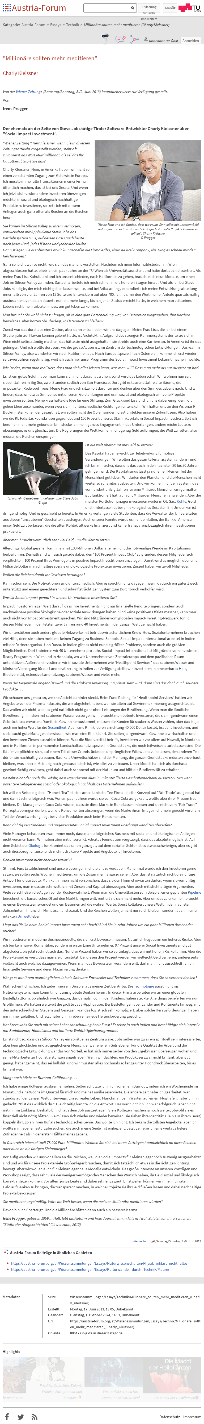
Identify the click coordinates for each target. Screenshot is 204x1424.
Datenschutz (169, 1416)
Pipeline (194, 892)
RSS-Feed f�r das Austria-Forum (34, 1417)
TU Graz (189, 7)
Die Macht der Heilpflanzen (174, 1397)
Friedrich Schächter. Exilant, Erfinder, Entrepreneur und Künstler (61, 1391)
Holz (182, 668)
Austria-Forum (39, 7)
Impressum (192, 1416)
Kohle (181, 501)
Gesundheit (57, 727)
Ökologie (35, 845)
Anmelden (190, 40)
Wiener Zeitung (28, 91)
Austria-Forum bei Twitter (20, 1417)
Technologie (144, 986)
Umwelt (24, 916)
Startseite (7, 8)
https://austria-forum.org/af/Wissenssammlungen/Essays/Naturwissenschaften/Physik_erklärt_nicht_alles (99, 1263)
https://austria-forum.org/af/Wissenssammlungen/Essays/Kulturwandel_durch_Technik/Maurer (90, 1269)
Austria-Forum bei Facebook (7, 1417)
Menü (169, 7)
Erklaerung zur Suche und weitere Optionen (149, 9)
